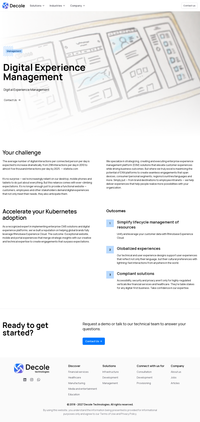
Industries (57, 5)
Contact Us (13, 100)
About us (176, 372)
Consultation (144, 372)
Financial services (78, 372)
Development (110, 377)
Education (74, 394)
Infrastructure (111, 372)
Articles (175, 383)
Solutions (37, 5)
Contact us (189, 5)
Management (110, 383)
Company (77, 5)
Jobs (173, 377)
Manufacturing (76, 383)
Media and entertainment (82, 388)
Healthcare (74, 377)
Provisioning (144, 383)
